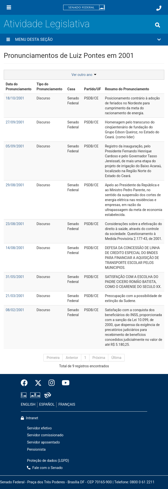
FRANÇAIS (66, 404)
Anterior (72, 358)
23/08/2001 (15, 224)
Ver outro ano (84, 75)
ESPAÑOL (47, 404)
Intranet (29, 418)
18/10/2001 (15, 98)
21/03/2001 (15, 296)
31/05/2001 (15, 277)
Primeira (53, 358)
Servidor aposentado (43, 442)
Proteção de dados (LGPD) (48, 461)
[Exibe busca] (157, 25)
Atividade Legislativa (47, 24)
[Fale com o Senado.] (159, 8)
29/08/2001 (15, 185)
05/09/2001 (15, 146)
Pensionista (36, 449)
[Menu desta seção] (8, 39)
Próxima (98, 358)
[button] (84, 40)
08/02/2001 (15, 310)
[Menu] (8, 7)
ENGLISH (28, 404)
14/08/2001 (15, 248)
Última (116, 358)
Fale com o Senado (45, 468)
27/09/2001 (15, 122)
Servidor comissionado (45, 435)
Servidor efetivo (39, 428)
